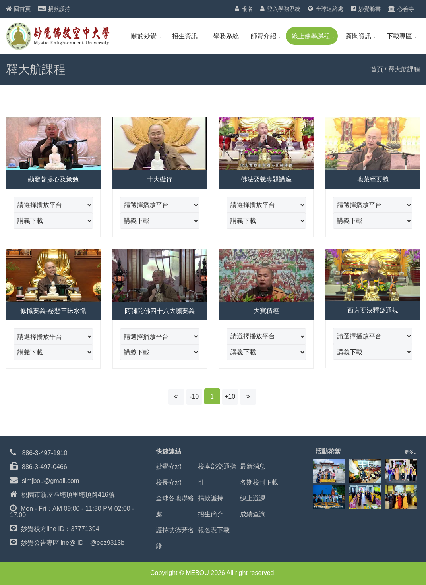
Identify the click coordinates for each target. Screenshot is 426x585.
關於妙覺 (144, 36)
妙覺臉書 (369, 9)
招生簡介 (210, 514)
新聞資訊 (358, 36)
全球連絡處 (329, 9)
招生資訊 (185, 36)
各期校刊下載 (259, 482)
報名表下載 (214, 530)
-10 (194, 396)
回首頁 (22, 9)
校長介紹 (168, 482)
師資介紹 (263, 36)
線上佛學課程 (311, 36)
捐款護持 (59, 9)
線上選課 (252, 498)
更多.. (410, 452)
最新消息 (252, 466)
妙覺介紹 (168, 466)
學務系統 (226, 36)
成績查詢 (252, 514)
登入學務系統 (283, 9)
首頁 (376, 69)
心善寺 (405, 9)
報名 (247, 9)
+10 (230, 396)
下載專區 (399, 36)
